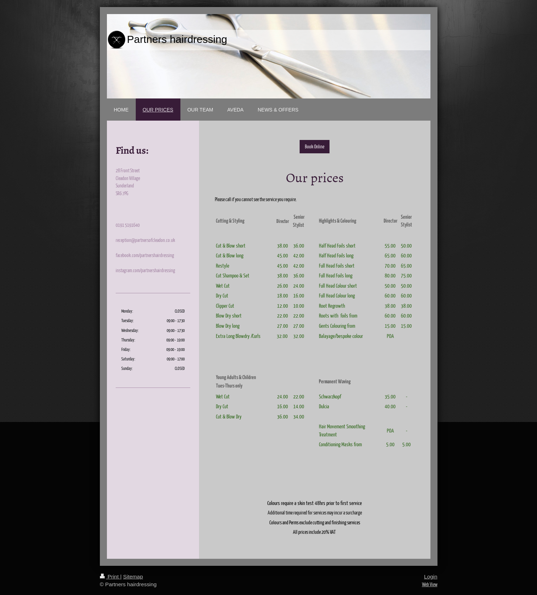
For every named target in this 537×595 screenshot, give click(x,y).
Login (430, 577)
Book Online (314, 146)
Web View (429, 584)
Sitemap (133, 577)
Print (110, 577)
